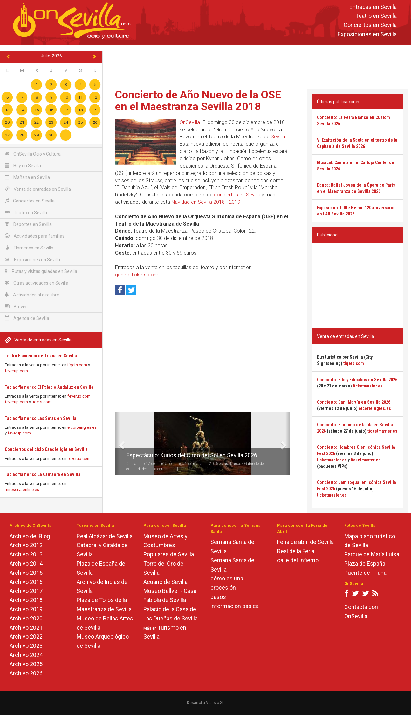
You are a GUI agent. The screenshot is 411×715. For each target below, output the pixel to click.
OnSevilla (190, 122)
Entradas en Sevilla (373, 6)
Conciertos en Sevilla (370, 25)
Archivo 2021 (26, 627)
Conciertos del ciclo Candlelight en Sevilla (46, 449)
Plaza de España (364, 563)
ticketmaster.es (368, 385)
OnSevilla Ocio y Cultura (33, 153)
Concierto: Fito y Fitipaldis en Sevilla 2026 (357, 379)
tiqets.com (77, 364)
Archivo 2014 (26, 563)
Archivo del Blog (30, 536)
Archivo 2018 (26, 600)
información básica (234, 606)
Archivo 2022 (26, 636)
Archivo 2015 (26, 572)
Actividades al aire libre (32, 294)
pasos (218, 596)
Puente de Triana (365, 572)
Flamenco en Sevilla (29, 247)
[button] (117, 443)
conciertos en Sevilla (237, 195)
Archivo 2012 (26, 545)
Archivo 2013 (26, 554)
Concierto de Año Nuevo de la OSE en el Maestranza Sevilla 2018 (198, 100)
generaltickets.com (136, 275)
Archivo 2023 (26, 645)
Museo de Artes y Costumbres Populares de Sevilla (168, 545)
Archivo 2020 (26, 618)
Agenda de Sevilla (27, 318)
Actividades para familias (35, 236)
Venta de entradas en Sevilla (38, 189)
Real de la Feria (295, 551)
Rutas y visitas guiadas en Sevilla (41, 271)
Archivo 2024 (26, 655)
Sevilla (278, 137)
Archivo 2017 (26, 590)
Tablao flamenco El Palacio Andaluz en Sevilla (49, 387)
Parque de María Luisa (371, 554)
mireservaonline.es (22, 489)
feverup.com (16, 370)
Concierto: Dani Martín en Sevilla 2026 (353, 402)
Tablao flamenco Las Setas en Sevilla (40, 418)
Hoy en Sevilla (23, 165)
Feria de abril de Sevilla (305, 542)
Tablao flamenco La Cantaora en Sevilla (42, 474)
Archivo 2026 (26, 673)
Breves (16, 306)
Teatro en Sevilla (376, 16)
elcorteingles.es (82, 427)
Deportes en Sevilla (28, 224)
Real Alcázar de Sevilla (105, 536)
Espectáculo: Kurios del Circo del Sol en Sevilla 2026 (191, 455)
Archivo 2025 (26, 664)
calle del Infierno (298, 560)
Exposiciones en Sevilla (367, 34)
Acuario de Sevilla (165, 582)
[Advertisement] (257, 65)
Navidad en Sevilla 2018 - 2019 (205, 202)
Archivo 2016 (26, 582)
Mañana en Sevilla (27, 177)
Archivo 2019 (26, 609)
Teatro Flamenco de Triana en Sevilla (41, 355)
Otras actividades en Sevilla (36, 283)
